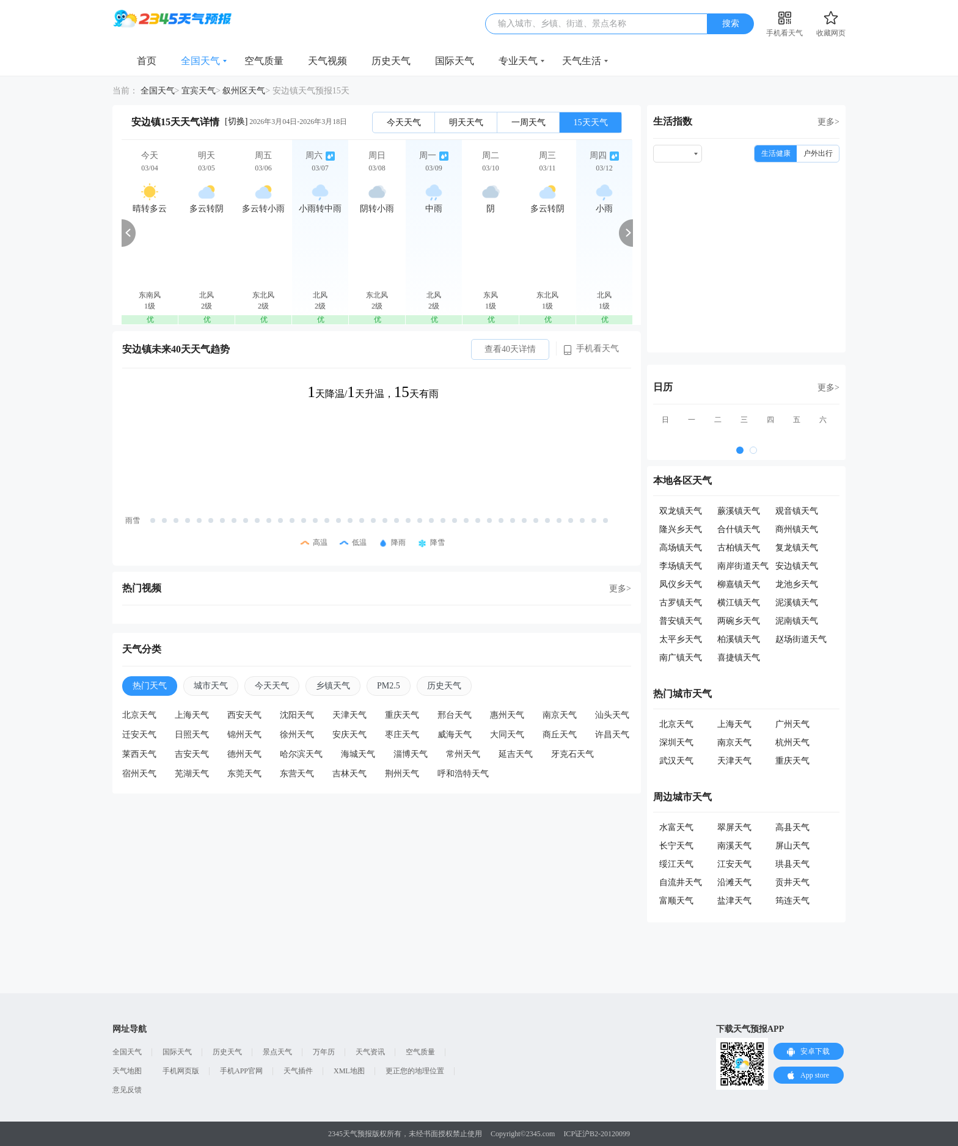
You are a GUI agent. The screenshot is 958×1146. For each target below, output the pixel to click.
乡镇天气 (333, 685)
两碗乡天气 (738, 621)
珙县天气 (792, 864)
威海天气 (454, 734)
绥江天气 (676, 864)
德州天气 (244, 754)
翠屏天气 (734, 827)
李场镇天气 (680, 566)
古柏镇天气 (738, 547)
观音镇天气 (796, 511)
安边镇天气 (796, 566)
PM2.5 (388, 685)
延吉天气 (516, 754)
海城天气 (358, 754)
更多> (620, 588)
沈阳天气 (297, 715)
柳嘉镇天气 (738, 584)
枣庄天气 (402, 734)
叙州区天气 (243, 90)
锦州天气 (244, 734)
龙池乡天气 (796, 584)
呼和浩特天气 (463, 773)
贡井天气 (792, 882)
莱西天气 (139, 754)
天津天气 (349, 715)
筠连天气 (792, 900)
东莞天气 (244, 773)
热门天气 (150, 685)
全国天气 (200, 61)
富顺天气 (676, 900)
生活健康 (776, 153)
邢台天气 (454, 715)
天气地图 (127, 1071)
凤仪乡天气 (680, 584)
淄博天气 (410, 754)
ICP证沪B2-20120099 (596, 1134)
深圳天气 (676, 742)
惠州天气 (507, 715)
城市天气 (211, 685)
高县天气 (792, 827)
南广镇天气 (680, 657)
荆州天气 (402, 773)
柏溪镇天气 (738, 639)
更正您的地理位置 (415, 1071)
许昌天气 (612, 734)
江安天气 (734, 864)
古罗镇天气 (680, 602)
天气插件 (298, 1071)
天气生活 (581, 61)
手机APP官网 (241, 1071)
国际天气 (454, 61)
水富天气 (676, 827)
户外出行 (818, 153)
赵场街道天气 (801, 639)
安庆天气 (349, 734)
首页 (146, 61)
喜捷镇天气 (738, 657)
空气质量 (263, 61)
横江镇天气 (738, 602)
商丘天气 (560, 734)
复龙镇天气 (796, 547)
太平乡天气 (680, 639)
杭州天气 (792, 742)
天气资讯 (370, 1052)
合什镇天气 (738, 529)
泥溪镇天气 (796, 602)
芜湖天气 (192, 773)
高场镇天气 (680, 547)
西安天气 (244, 715)
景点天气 (277, 1052)
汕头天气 (612, 715)
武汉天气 (676, 760)
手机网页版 (181, 1071)
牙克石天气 (572, 754)
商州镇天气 (796, 529)
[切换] (236, 121)
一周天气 (528, 122)
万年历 (324, 1052)
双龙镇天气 (680, 511)
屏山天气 (792, 845)
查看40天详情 (510, 349)
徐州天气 (297, 734)
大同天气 (507, 734)
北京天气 (139, 715)
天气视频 (327, 61)
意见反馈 (127, 1090)
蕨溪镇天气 (738, 511)
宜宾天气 (198, 90)
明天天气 (466, 122)
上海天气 (192, 715)
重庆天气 (402, 715)
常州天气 (463, 754)
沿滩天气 (734, 882)
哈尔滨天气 (301, 754)
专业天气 (518, 61)
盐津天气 (734, 900)
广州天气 (792, 724)
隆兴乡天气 (680, 529)
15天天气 (591, 122)
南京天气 (560, 715)
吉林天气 (349, 773)
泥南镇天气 (796, 621)
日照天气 (192, 734)
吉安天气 (192, 754)
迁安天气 (139, 734)
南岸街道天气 (743, 566)
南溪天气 (734, 845)
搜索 (730, 23)
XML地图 (349, 1071)
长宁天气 (676, 845)
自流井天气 (680, 882)
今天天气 (404, 122)
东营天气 (297, 773)
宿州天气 (139, 773)
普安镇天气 (680, 621)
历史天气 (391, 61)
